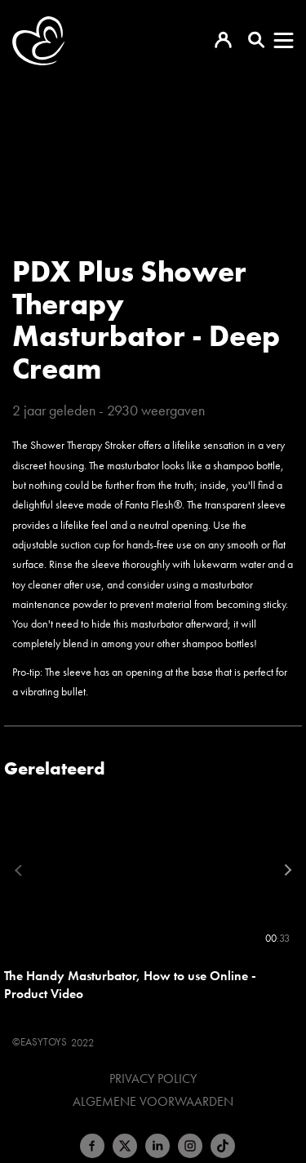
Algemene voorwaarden (153, 1102)
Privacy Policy (153, 1079)
